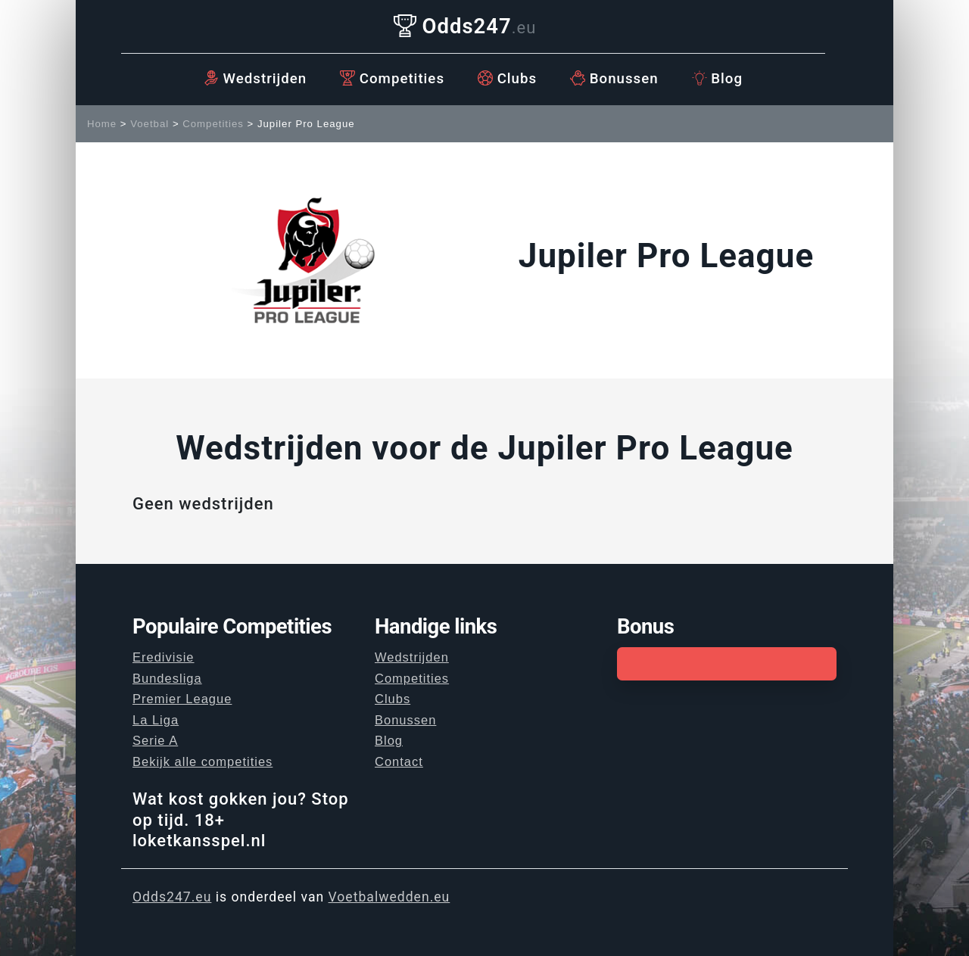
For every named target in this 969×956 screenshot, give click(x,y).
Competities (392, 78)
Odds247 (465, 26)
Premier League (182, 698)
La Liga (155, 720)
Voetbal (149, 123)
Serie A (155, 740)
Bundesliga (167, 678)
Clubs (507, 78)
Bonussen (614, 78)
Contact (399, 761)
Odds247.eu (171, 897)
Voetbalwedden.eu (389, 897)
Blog (717, 78)
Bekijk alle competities (202, 761)
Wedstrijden (255, 78)
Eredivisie (163, 657)
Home (102, 123)
